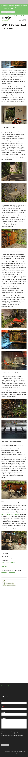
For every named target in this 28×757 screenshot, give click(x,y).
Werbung (9, 753)
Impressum (20, 753)
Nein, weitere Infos (9, 8)
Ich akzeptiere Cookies (7, 12)
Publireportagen (22, 751)
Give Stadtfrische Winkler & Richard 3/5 (4, 556)
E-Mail (3, 712)
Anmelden (3, 572)
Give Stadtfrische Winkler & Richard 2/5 (3, 556)
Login (16, 753)
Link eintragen (14, 751)
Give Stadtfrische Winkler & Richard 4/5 (6, 556)
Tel (2, 706)
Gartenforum (4, 733)
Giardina (3, 562)
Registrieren (12, 572)
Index (13, 753)
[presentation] (12, 741)
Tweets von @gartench (7, 686)
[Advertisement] (14, 46)
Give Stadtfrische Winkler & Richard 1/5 (2, 556)
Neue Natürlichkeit (11, 562)
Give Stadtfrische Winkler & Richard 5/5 (7, 556)
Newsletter (7, 751)
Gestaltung (4, 566)
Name (3, 701)
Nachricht (4, 718)
